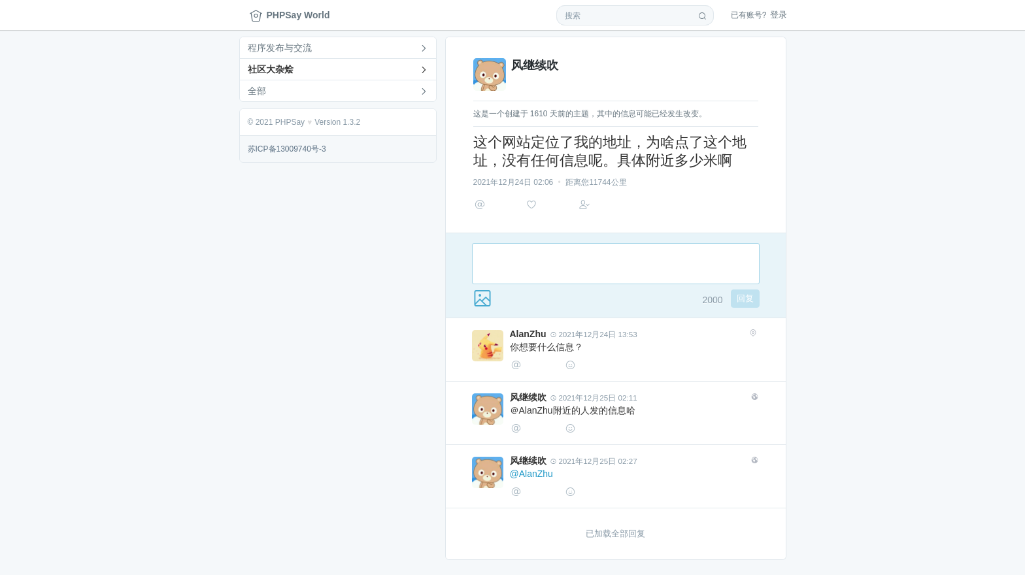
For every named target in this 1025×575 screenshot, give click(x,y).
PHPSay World (289, 15)
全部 (257, 91)
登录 (759, 15)
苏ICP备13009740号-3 (287, 149)
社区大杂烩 (271, 69)
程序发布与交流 (280, 47)
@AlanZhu (531, 479)
